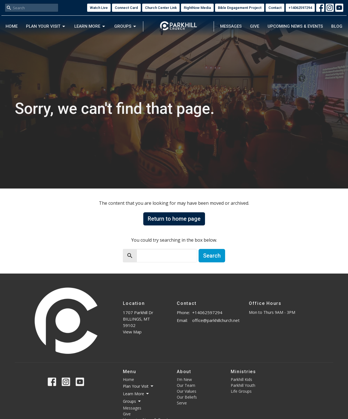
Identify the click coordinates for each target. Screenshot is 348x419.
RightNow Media (197, 8)
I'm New (184, 379)
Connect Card (126, 8)
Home (12, 26)
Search (212, 255)
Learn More (90, 26)
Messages (231, 26)
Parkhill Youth (243, 385)
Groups (125, 26)
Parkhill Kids (241, 379)
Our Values (186, 391)
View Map (132, 332)
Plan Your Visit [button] (138, 386)
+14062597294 (300, 8)
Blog (336, 26)
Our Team (186, 385)
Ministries (243, 371)
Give (254, 26)
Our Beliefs (187, 397)
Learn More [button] (136, 394)
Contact (275, 8)
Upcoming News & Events (295, 26)
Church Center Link (161, 8)
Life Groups (241, 391)
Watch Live (99, 8)
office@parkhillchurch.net (216, 320)
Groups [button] (132, 401)
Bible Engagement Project (239, 8)
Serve (182, 403)
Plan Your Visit (46, 26)
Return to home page (174, 218)
